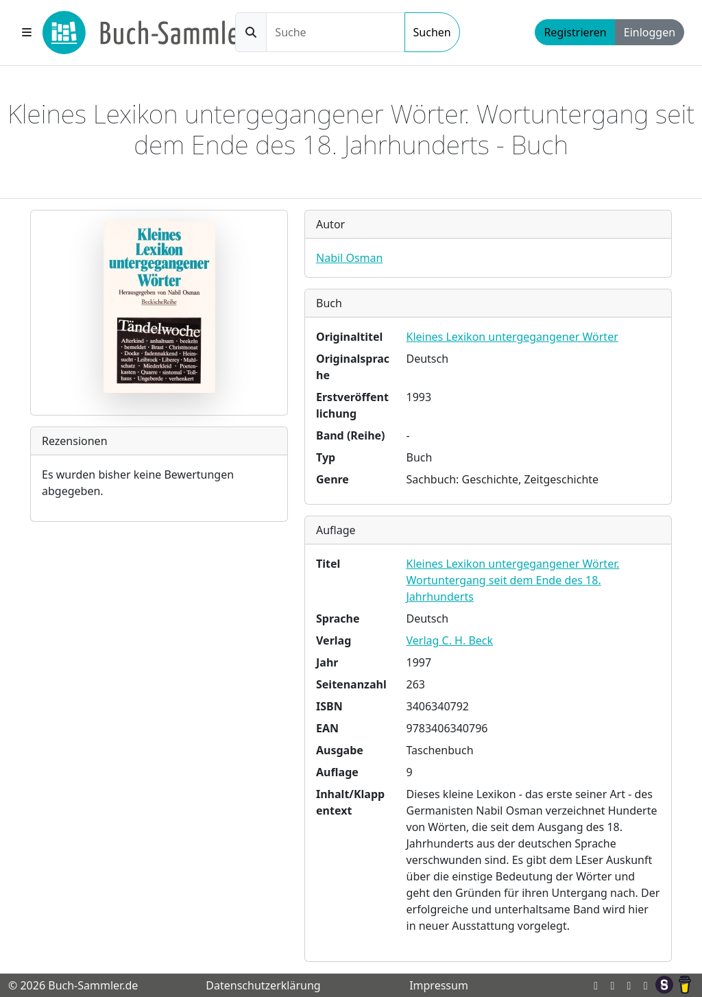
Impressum (438, 985)
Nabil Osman (349, 257)
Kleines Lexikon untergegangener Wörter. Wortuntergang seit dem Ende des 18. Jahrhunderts (513, 580)
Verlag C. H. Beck (450, 640)
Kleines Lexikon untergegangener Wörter (512, 336)
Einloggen (649, 32)
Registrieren (575, 32)
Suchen (432, 32)
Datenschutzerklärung (263, 985)
